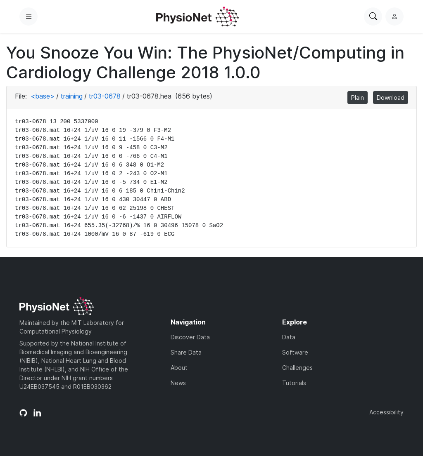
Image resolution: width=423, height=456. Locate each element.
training (71, 96)
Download (390, 97)
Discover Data (190, 337)
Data (288, 337)
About (179, 367)
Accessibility (386, 412)
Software (295, 352)
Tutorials (294, 382)
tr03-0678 (104, 96)
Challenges (297, 367)
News (178, 382)
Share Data (186, 352)
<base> (43, 96)
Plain (357, 97)
